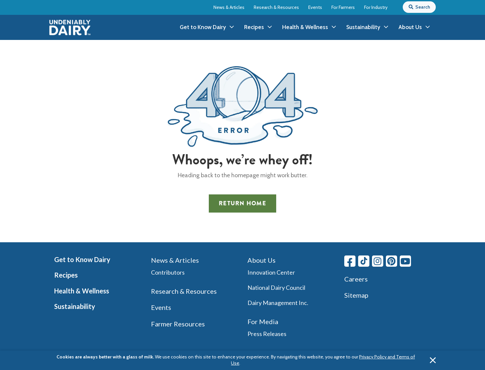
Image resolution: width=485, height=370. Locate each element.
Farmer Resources (178, 324)
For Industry (376, 7)
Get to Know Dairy (82, 259)
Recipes (66, 275)
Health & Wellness (81, 291)
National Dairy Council (276, 287)
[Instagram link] (377, 261)
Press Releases (266, 333)
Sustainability (74, 306)
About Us (261, 260)
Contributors (168, 272)
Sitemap (356, 295)
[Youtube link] (405, 261)
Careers (356, 279)
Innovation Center (271, 272)
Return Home (242, 203)
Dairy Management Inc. (277, 302)
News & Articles (228, 7)
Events (315, 7)
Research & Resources (276, 7)
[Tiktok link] (363, 261)
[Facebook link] (349, 261)
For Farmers (343, 7)
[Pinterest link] (391, 261)
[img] (70, 27)
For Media (262, 321)
